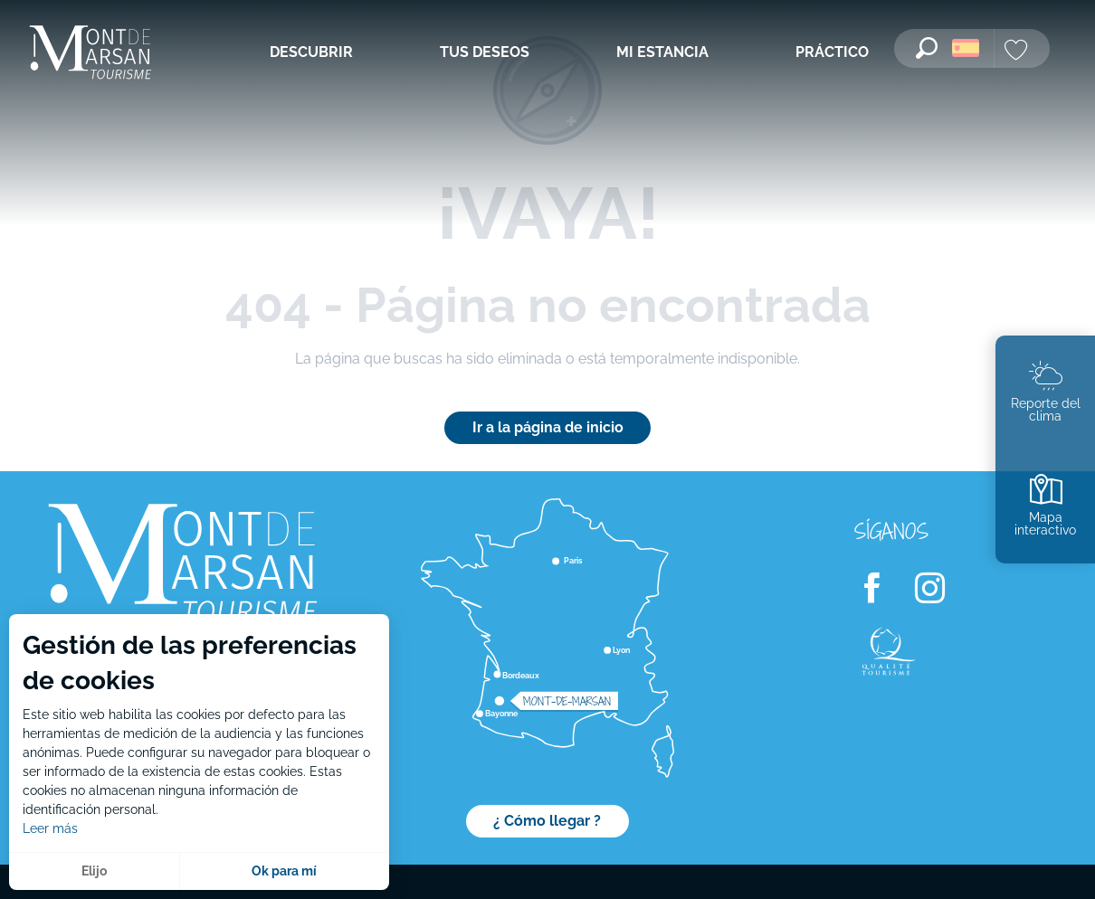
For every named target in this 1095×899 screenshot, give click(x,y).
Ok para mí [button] (284, 871)
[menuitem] (90, 53)
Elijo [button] (94, 871)
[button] (927, 48)
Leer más (50, 828)
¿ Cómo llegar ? (547, 820)
